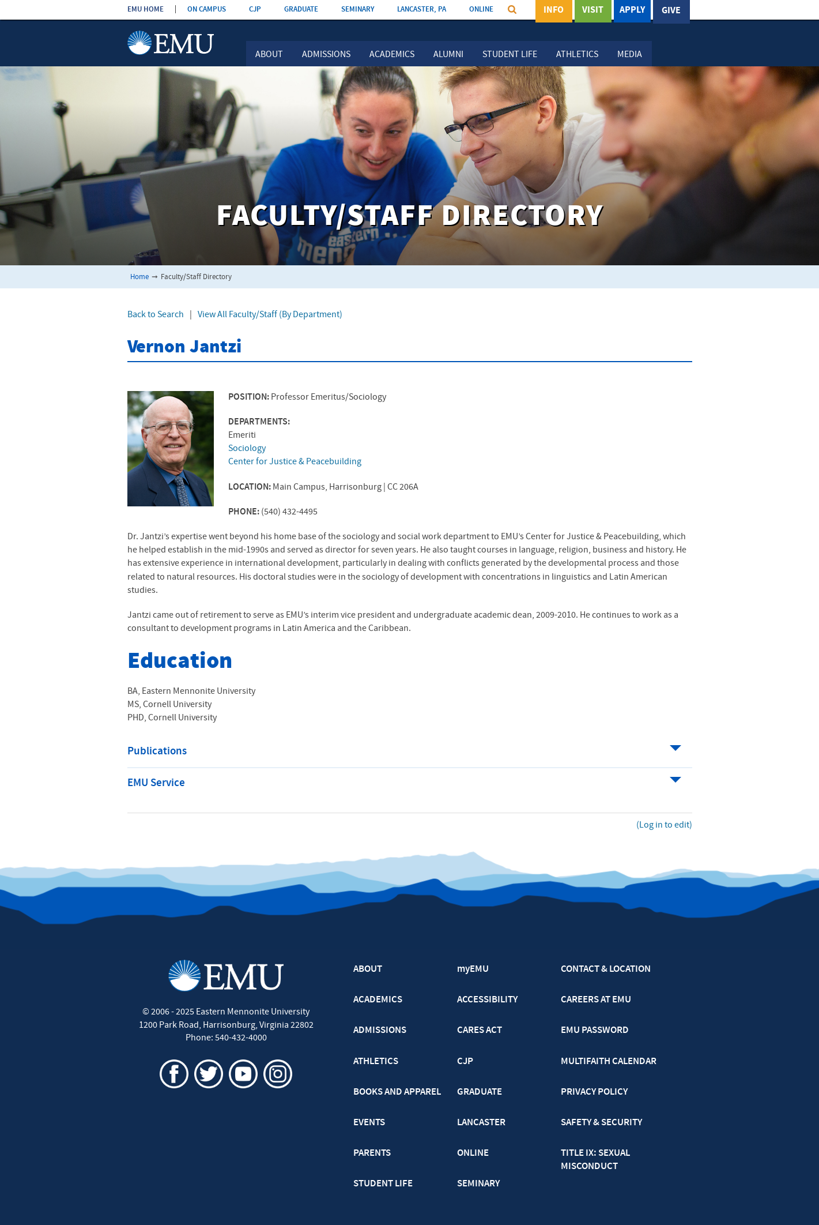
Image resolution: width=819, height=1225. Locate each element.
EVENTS (369, 1123)
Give (671, 11)
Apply (632, 11)
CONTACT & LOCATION (606, 969)
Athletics (577, 54)
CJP (255, 9)
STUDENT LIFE (383, 1184)
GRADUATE (301, 9)
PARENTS (372, 1153)
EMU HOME (145, 9)
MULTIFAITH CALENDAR (608, 1062)
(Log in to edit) (664, 825)
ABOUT (367, 969)
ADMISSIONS (379, 1030)
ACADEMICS (377, 1000)
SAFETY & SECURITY (601, 1123)
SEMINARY (357, 9)
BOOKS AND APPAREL (397, 1092)
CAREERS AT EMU (596, 1000)
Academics (391, 54)
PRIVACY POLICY (594, 1092)
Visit (592, 11)
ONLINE (481, 9)
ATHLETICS (375, 1062)
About (269, 54)
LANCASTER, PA (421, 9)
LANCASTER (481, 1123)
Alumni (448, 54)
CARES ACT (479, 1030)
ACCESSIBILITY (487, 1000)
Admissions (326, 54)
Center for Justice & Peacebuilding (294, 462)
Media (629, 54)
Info (554, 11)
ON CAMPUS (206, 9)
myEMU (473, 969)
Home (139, 277)
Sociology (247, 448)
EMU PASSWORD (595, 1030)
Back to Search (155, 315)
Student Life (509, 54)
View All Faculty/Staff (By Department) (270, 315)
